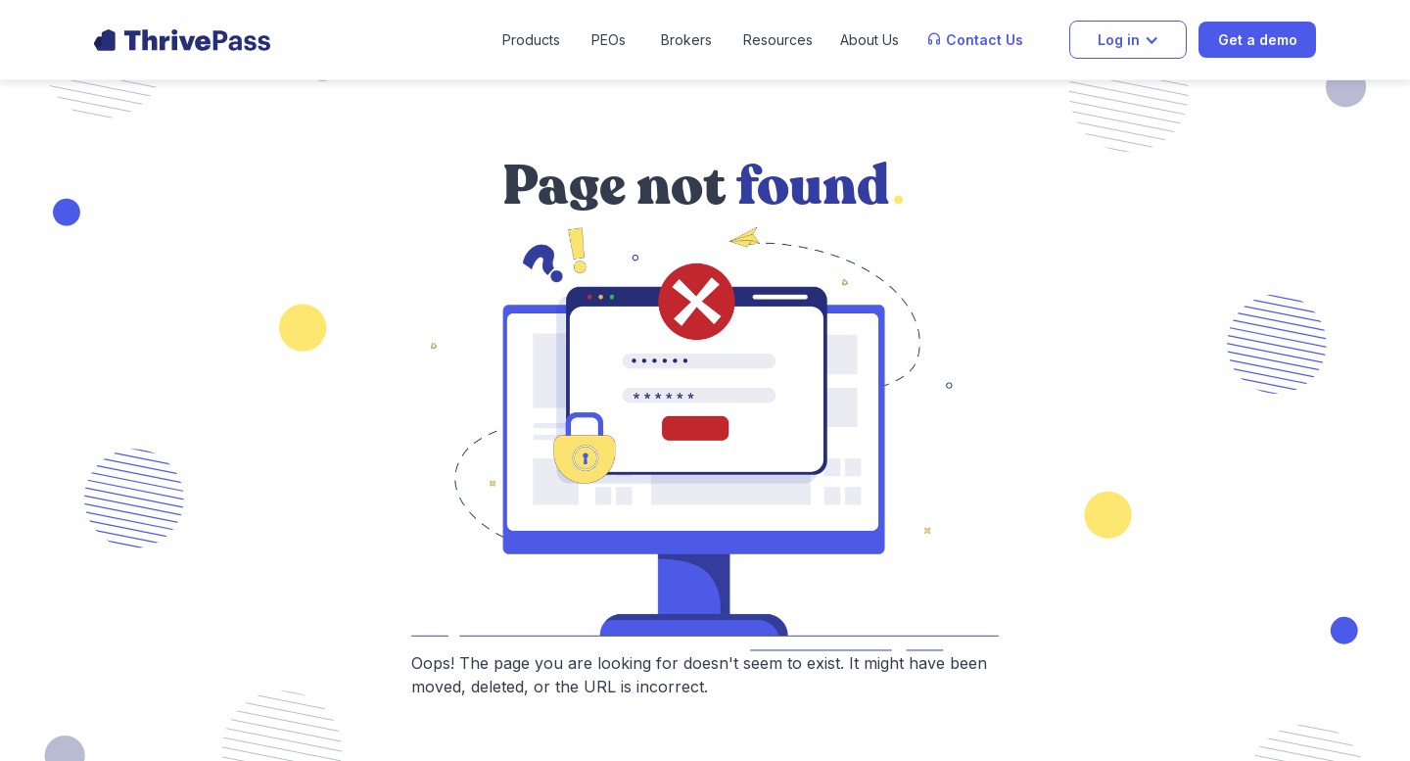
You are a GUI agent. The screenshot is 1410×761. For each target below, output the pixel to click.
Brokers (686, 39)
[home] (182, 40)
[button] (531, 39)
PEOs (608, 39)
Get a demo (1257, 39)
